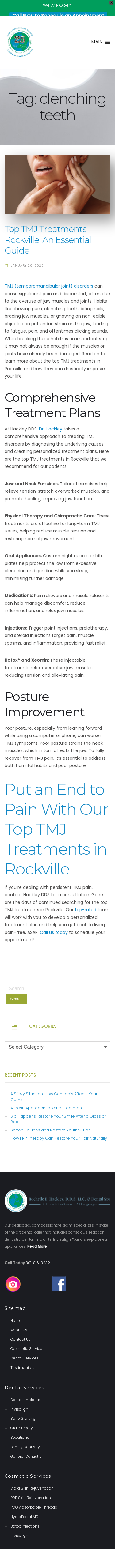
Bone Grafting (23, 1407)
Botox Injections (25, 1514)
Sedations (19, 1426)
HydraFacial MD (24, 1505)
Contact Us (20, 1328)
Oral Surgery (21, 1416)
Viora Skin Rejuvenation (32, 1476)
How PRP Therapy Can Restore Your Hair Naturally (58, 1127)
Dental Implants (25, 1388)
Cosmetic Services (27, 1337)
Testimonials (22, 1356)
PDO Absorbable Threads (33, 1495)
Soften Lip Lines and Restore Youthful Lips (50, 1118)
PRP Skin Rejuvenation (30, 1486)
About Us (18, 1318)
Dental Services (24, 1346)
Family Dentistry (25, 1435)
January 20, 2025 (27, 254)
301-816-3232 (38, 1251)
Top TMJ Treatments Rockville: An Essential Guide (48, 228)
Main (100, 31)
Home (15, 1309)
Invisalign (19, 1397)
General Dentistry (26, 1444)
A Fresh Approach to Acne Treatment (46, 1096)
